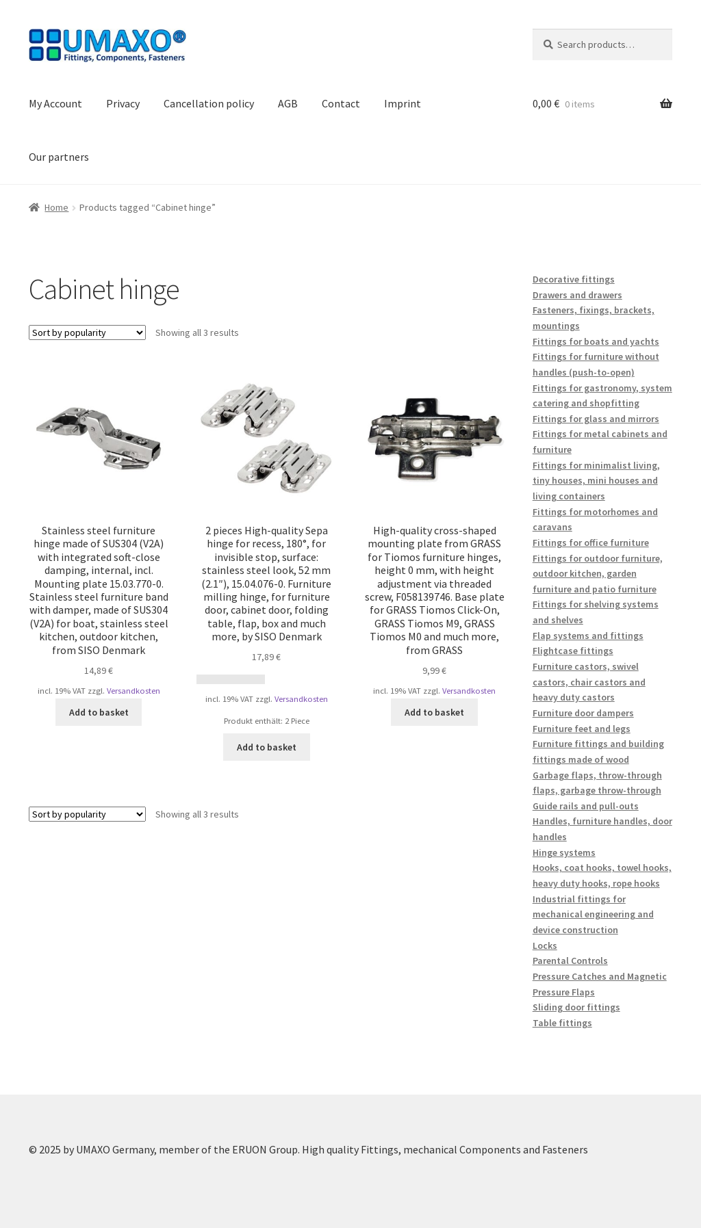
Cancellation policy (209, 103)
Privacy (123, 103)
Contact (341, 103)
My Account (55, 103)
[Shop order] (87, 332)
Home (56, 207)
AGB (288, 103)
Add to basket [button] (99, 712)
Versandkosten (133, 690)
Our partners (59, 157)
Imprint (402, 103)
